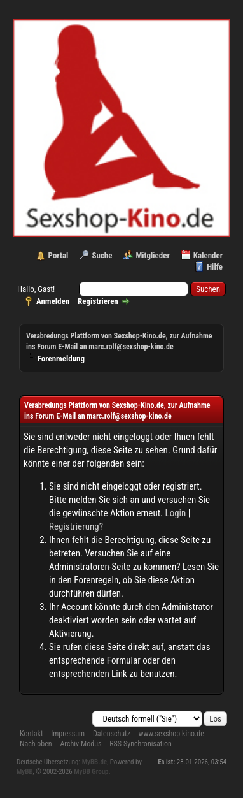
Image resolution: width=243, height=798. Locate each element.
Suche (102, 255)
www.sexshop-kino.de (171, 733)
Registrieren (98, 301)
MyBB (25, 771)
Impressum (68, 733)
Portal (58, 255)
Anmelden (52, 301)
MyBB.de (95, 762)
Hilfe (215, 267)
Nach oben (36, 743)
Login (175, 513)
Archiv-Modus (80, 743)
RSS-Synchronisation (140, 743)
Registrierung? (76, 526)
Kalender (208, 255)
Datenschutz (111, 733)
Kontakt (31, 733)
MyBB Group (91, 771)
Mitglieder (152, 255)
